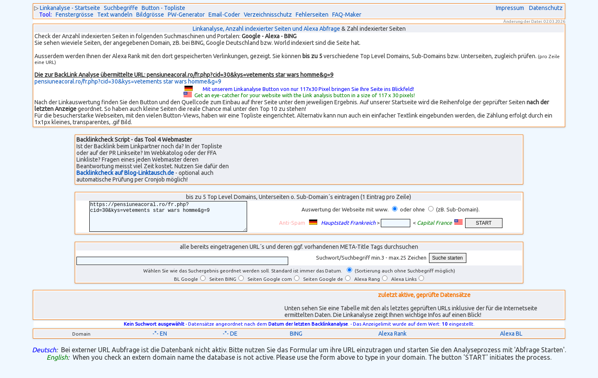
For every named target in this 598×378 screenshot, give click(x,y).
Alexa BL (511, 339)
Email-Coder (224, 14)
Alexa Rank (392, 339)
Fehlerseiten (312, 14)
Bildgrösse (150, 14)
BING (296, 339)
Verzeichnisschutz (268, 14)
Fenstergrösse (74, 14)
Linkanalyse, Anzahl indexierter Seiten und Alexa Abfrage (266, 28)
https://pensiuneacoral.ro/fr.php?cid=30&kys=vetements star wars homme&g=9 (173, 219)
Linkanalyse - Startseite (70, 8)
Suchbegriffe (121, 8)
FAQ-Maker (346, 14)
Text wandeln (114, 14)
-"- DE (230, 339)
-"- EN (159, 339)
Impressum (510, 8)
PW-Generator (186, 14)
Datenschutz (546, 8)
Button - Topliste (163, 8)
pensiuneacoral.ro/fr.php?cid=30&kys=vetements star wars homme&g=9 (127, 81)
